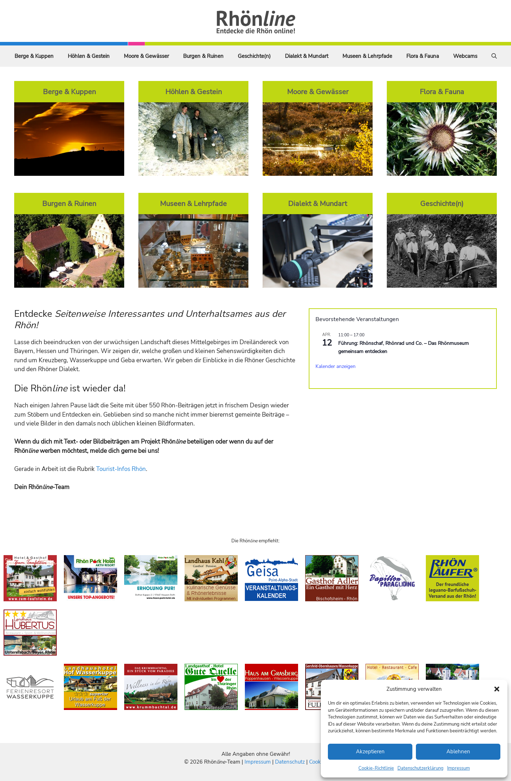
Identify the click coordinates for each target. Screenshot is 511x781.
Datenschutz (290, 761)
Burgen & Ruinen (203, 56)
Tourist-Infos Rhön (121, 469)
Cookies (318, 761)
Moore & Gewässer (146, 56)
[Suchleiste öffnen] (494, 56)
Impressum (458, 768)
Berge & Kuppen (34, 56)
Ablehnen (458, 751)
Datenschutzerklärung (420, 768)
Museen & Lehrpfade (367, 56)
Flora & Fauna (422, 56)
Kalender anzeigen (335, 366)
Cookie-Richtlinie (376, 768)
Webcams (465, 56)
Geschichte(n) (254, 56)
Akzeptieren (370, 751)
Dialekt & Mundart (306, 56)
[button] (496, 689)
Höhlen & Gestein (89, 56)
